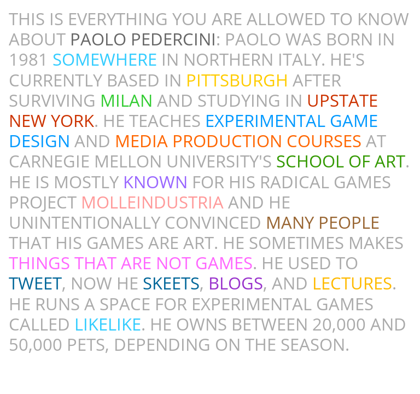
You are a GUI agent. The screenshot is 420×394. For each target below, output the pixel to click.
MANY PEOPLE (323, 222)
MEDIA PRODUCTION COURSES (238, 140)
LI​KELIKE (107, 323)
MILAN (126, 100)
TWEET (35, 282)
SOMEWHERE (104, 59)
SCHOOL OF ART (340, 160)
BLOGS (235, 282)
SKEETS (171, 282)
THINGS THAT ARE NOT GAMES (131, 262)
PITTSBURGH (237, 79)
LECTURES (352, 282)
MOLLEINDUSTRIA (152, 201)
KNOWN (155, 181)
